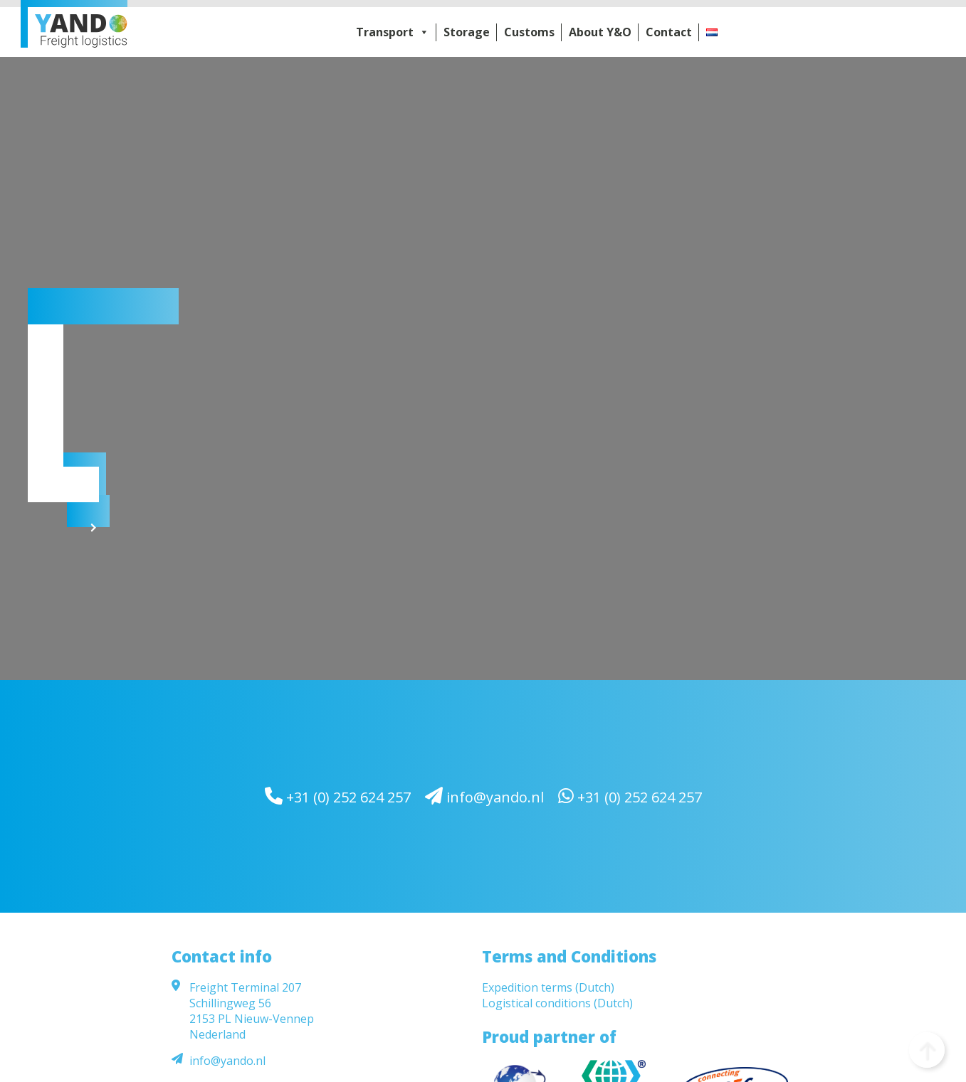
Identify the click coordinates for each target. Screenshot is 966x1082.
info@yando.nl (484, 796)
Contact (669, 32)
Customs (529, 32)
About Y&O (600, 32)
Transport (392, 32)
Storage (466, 32)
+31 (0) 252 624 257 (338, 796)
